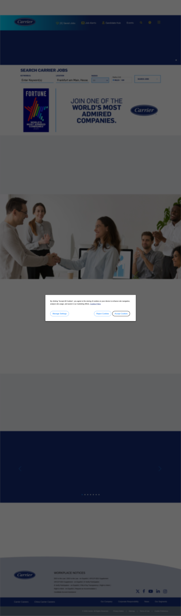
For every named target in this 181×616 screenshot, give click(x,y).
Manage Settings (59, 314)
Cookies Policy (95, 304)
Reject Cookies (102, 314)
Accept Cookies (121, 314)
